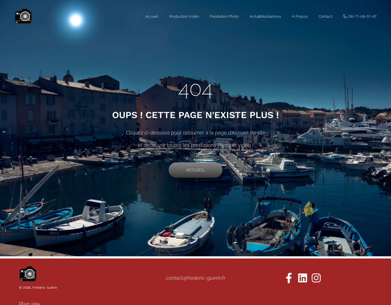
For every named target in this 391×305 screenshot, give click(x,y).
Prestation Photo (224, 16)
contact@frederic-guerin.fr (195, 278)
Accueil (151, 16)
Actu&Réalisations (265, 16)
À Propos (300, 16)
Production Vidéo (184, 16)
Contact (325, 16)
